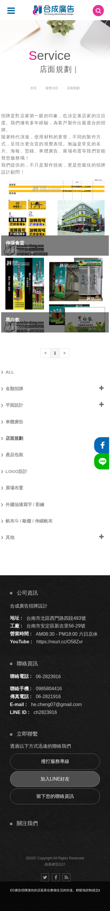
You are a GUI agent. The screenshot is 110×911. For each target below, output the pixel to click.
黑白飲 (13, 319)
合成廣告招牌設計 (29, 605)
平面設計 (12, 405)
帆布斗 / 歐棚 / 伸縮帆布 (27, 521)
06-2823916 (48, 676)
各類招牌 (12, 389)
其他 (7, 537)
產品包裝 (12, 455)
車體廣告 (12, 422)
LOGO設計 (14, 471)
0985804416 (49, 688)
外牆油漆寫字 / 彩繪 (23, 504)
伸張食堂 (15, 242)
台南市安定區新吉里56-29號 (55, 625)
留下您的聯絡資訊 (55, 796)
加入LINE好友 (55, 778)
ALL (7, 372)
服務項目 (51, 88)
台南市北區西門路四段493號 (56, 617)
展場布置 (12, 488)
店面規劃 (73, 88)
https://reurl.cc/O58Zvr (59, 641)
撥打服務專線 (55, 761)
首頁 (33, 88)
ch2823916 (45, 712)
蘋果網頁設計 (55, 864)
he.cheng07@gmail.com (56, 704)
